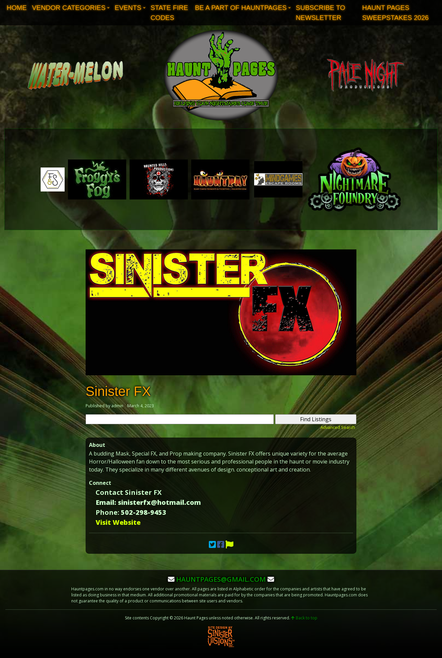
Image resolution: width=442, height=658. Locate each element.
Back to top (304, 618)
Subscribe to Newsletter (320, 12)
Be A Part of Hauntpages (240, 7)
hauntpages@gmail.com (221, 579)
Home (17, 7)
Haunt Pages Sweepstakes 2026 (395, 12)
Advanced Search (337, 427)
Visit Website (118, 522)
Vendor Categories (69, 7)
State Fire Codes (169, 12)
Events (128, 7)
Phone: (107, 512)
